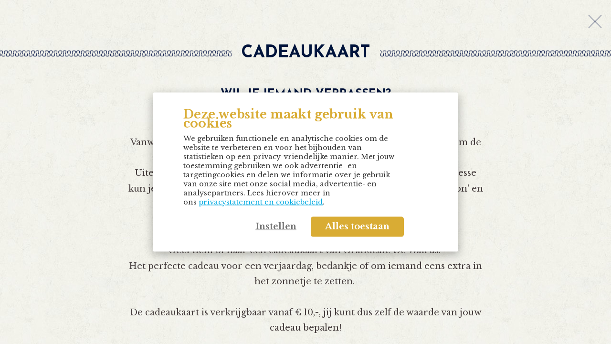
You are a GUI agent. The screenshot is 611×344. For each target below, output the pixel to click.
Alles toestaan (357, 226)
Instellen (275, 226)
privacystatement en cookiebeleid (261, 201)
